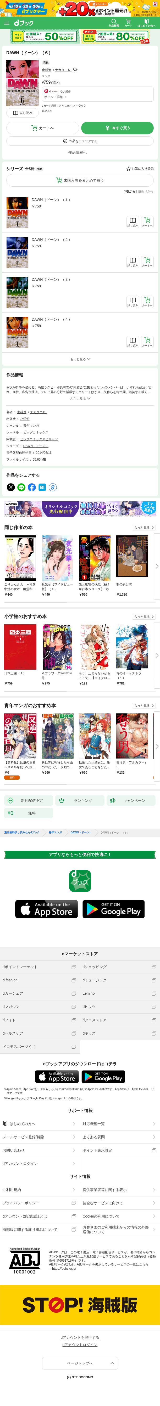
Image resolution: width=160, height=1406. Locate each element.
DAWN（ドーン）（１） (52, 200)
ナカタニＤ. (63, 70)
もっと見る (142, 527)
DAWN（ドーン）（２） (52, 239)
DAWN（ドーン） (35, 446)
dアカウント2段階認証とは (25, 1216)
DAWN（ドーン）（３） (52, 279)
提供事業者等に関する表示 (105, 1190)
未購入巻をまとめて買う (84, 180)
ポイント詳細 (53, 97)
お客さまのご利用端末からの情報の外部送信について (116, 1229)
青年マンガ (31, 425)
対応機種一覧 (94, 1124)
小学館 (25, 419)
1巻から (130, 191)
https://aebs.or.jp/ (64, 1268)
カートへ (46, 128)
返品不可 (47, 110)
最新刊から (146, 191)
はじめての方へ (19, 1123)
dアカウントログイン (20, 1164)
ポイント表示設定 (97, 1150)
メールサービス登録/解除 (23, 1137)
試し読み (26, 113)
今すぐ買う (121, 128)
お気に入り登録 (143, 168)
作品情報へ (77, 152)
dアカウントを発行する (80, 1337)
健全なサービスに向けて (103, 1203)
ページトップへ (80, 1363)
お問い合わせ (14, 1150)
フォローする (75, 69)
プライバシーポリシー (21, 1203)
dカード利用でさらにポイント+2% (62, 105)
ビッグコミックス (35, 432)
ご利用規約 (12, 1190)
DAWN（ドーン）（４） (52, 319)
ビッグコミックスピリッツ (39, 439)
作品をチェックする (83, 141)
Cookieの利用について (101, 1216)
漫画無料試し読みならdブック (22, 832)
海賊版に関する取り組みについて (30, 1229)
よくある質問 (94, 1137)
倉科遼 (46, 70)
